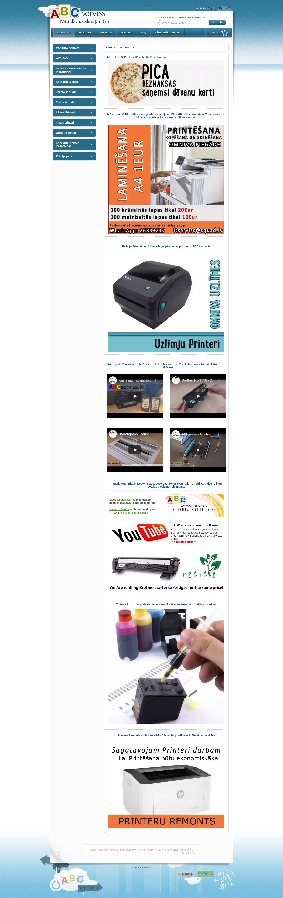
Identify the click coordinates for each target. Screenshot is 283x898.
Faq (143, 32)
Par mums (105, 32)
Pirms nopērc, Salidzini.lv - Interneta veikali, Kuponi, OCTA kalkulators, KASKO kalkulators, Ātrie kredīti (186, 874)
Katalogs (64, 32)
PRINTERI (85, 32)
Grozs (218, 32)
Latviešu (200, 8)
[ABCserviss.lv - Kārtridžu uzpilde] (75, 12)
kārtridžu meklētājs (136, 512)
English (212, 8)
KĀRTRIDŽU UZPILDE (168, 32)
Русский (224, 8)
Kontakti (126, 32)
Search (217, 22)
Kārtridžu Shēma (119, 509)
